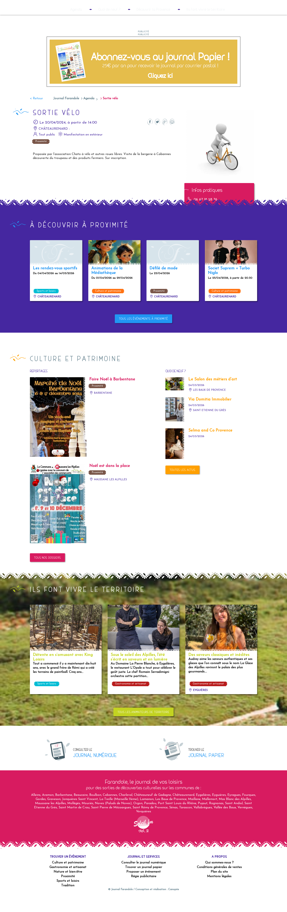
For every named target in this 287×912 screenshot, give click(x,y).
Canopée (173, 905)
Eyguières (198, 706)
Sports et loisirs (46, 306)
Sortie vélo (110, 114)
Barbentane (100, 408)
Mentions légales (219, 892)
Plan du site (219, 887)
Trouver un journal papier (143, 883)
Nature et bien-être (68, 887)
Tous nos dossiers (47, 573)
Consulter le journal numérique (143, 878)
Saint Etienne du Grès (207, 426)
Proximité (41, 157)
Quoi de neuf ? (109, 25)
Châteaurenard (47, 312)
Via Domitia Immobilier (209, 415)
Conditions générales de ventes (219, 883)
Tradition (67, 901)
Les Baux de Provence (207, 405)
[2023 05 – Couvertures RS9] (143, 77)
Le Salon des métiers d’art (212, 395)
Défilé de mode (163, 284)
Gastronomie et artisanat (130, 699)
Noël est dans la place (109, 482)
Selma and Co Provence (210, 446)
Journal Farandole (66, 114)
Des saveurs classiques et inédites (218, 671)
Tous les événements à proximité (143, 334)
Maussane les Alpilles (108, 495)
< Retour (36, 114)
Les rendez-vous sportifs (55, 284)
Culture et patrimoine (108, 306)
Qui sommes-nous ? (219, 878)
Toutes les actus (182, 485)
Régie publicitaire (143, 892)
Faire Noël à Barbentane (112, 395)
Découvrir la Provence (153, 25)
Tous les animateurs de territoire (143, 728)
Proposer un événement (143, 887)
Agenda (76, 25)
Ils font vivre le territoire (206, 25)
